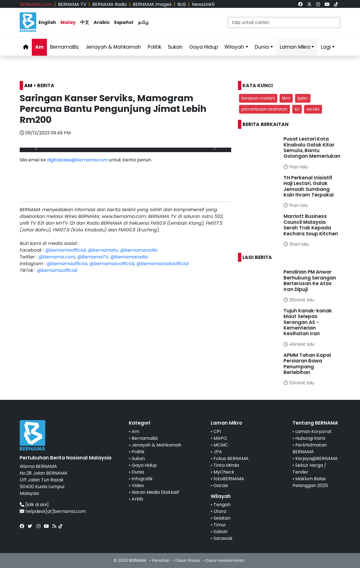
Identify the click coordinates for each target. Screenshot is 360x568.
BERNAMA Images (152, 4)
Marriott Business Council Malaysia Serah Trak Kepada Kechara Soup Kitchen (311, 225)
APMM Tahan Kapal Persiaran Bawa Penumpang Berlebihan (307, 364)
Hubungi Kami (310, 438)
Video (138, 485)
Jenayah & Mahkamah (113, 47)
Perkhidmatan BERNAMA (309, 448)
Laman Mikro (295, 47)
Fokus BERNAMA (231, 458)
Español (123, 22)
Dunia (262, 47)
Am (39, 47)
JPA (217, 451)
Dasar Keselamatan (225, 560)
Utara (219, 511)
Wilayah (234, 47)
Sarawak (223, 538)
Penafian (161, 560)
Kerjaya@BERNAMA (316, 458)
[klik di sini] (37, 504)
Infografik (142, 478)
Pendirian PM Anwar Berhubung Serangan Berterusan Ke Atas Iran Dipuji (310, 280)
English (47, 22)
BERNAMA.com (36, 4)
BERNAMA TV (72, 4)
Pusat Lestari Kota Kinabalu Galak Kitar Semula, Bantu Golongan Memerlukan (312, 147)
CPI (217, 431)
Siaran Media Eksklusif (155, 492)
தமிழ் (143, 22)
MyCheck (223, 472)
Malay (68, 22)
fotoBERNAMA (228, 478)
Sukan (175, 47)
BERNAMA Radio (109, 4)
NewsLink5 (203, 4)
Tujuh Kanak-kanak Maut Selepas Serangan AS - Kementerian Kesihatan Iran (308, 322)
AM (28, 85)
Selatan (221, 518)
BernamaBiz (64, 47)
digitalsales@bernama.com (77, 160)
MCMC (220, 445)
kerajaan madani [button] (258, 98)
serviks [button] (313, 109)
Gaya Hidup (203, 47)
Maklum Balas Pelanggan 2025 (310, 482)
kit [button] (297, 109)
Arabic (102, 22)
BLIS (181, 4)
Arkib (137, 499)
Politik (154, 47)
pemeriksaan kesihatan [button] (264, 109)
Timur (219, 525)
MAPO (220, 438)
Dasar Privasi (188, 560)
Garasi (220, 485)
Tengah (221, 504)
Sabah (220, 531)
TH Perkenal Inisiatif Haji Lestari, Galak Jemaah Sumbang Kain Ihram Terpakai (309, 186)
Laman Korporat (313, 431)
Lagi (326, 47)
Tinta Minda (226, 465)
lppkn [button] (303, 98)
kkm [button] (286, 98)
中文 (84, 22)
